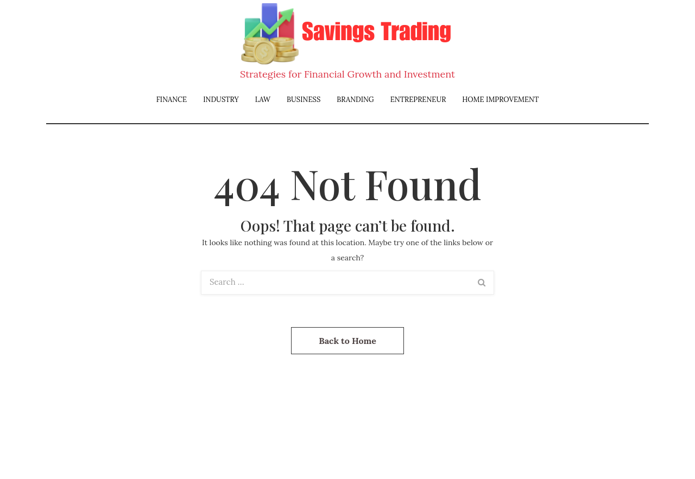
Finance (171, 99)
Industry (221, 99)
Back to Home (347, 340)
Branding (355, 99)
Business (303, 99)
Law (262, 99)
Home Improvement (500, 99)
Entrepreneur (418, 99)
